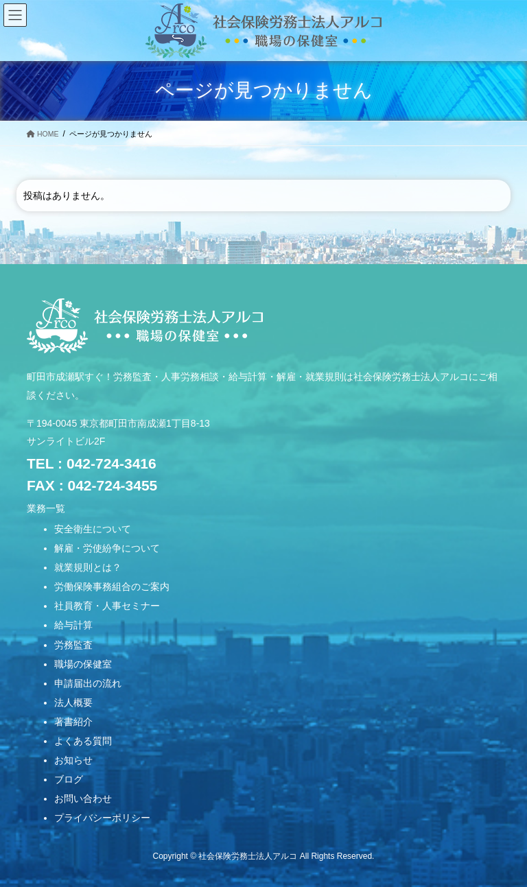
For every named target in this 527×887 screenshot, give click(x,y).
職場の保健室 (83, 664)
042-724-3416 (111, 463)
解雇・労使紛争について (107, 548)
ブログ (68, 779)
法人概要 (73, 702)
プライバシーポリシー (102, 817)
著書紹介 (73, 721)
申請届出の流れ (87, 683)
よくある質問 (83, 740)
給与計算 (73, 624)
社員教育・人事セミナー (107, 605)
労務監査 (73, 644)
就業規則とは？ (87, 567)
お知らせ (73, 760)
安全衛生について (92, 528)
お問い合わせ (83, 798)
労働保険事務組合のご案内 (111, 586)
